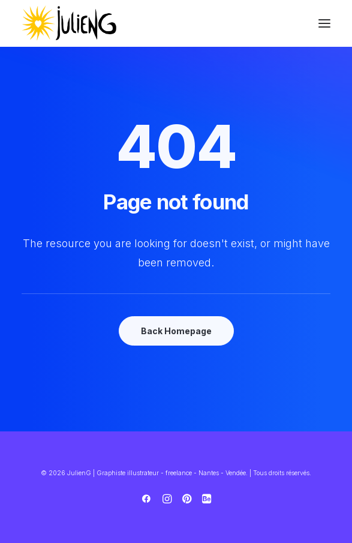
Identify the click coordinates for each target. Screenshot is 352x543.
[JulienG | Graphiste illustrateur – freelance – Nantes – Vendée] (70, 23)
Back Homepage (176, 331)
